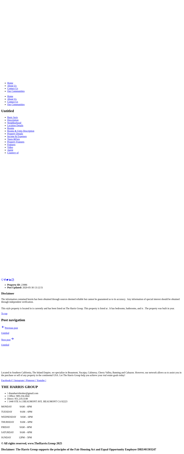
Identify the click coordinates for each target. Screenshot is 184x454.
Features (11, 144)
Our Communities (16, 91)
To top (4, 313)
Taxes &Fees (13, 139)
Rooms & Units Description (20, 131)
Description (13, 120)
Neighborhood (14, 122)
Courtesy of (13, 152)
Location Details (15, 125)
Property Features (15, 142)
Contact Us (12, 88)
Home (10, 83)
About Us (12, 85)
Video (10, 147)
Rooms (10, 128)
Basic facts (12, 117)
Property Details (15, 133)
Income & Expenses (17, 136)
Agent (10, 150)
